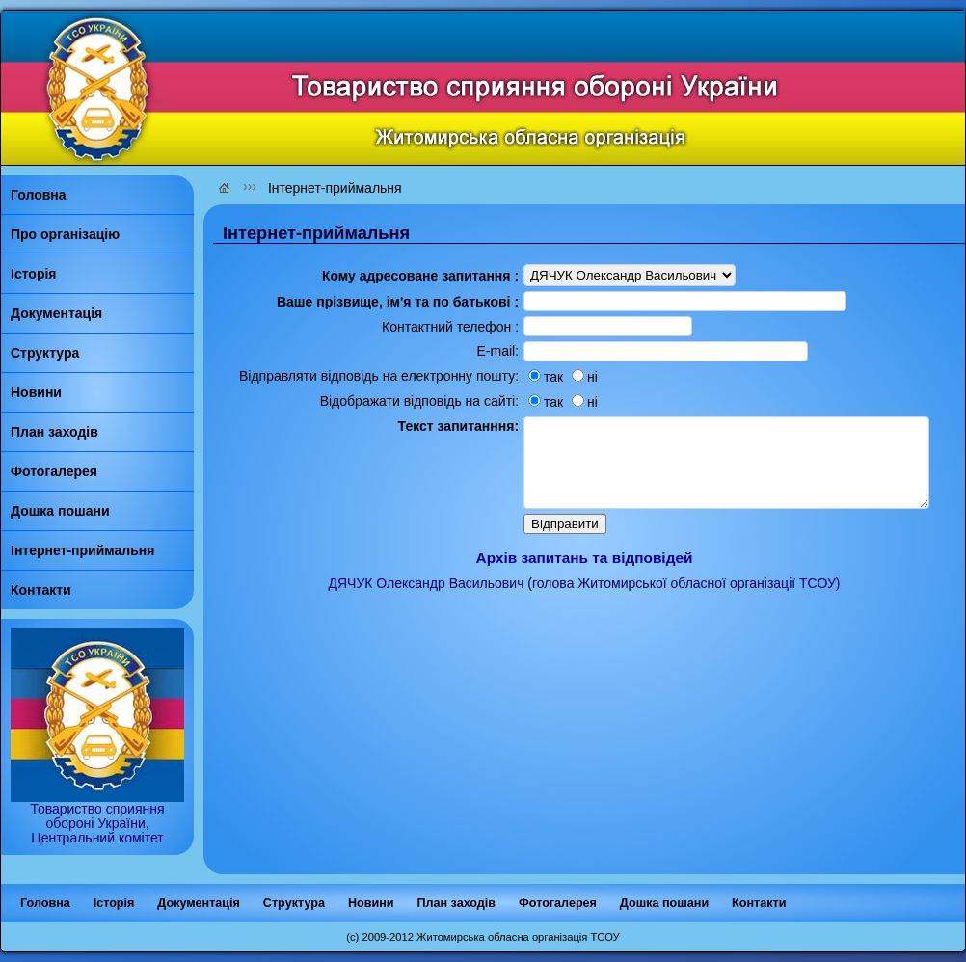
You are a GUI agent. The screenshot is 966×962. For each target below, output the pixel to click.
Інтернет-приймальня (335, 188)
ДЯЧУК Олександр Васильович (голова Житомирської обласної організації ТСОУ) (584, 619)
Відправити (538, 559)
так (518, 386)
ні (558, 386)
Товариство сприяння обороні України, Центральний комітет (97, 817)
